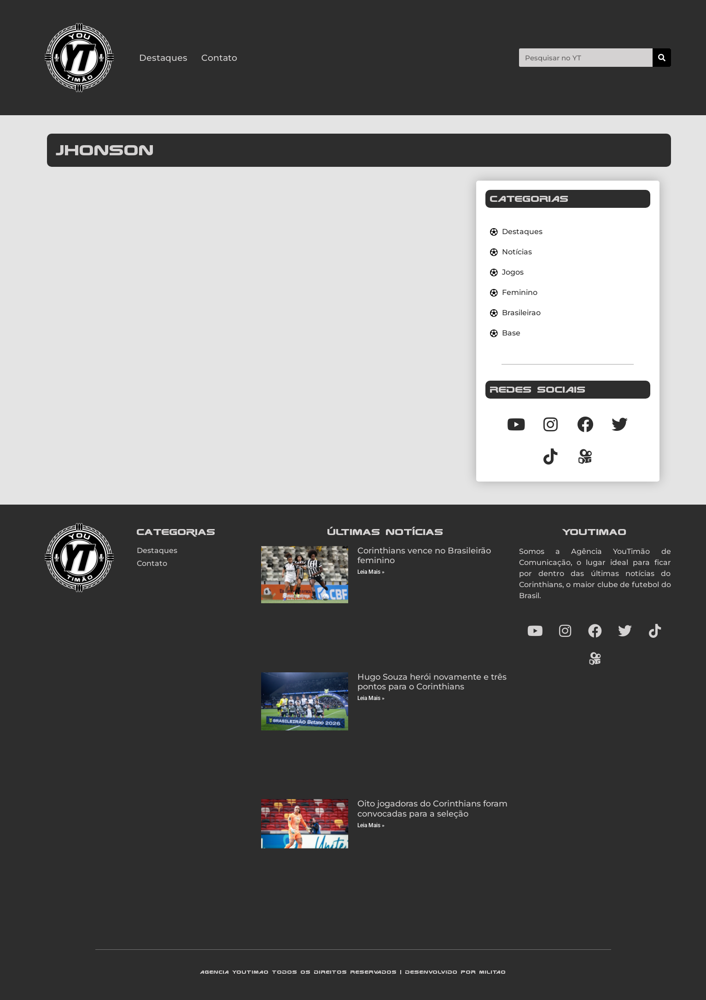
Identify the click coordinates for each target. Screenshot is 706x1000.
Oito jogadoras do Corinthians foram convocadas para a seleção (432, 809)
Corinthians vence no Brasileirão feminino (424, 556)
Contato (219, 57)
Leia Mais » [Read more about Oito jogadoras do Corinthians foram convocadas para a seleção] (371, 825)
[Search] (662, 57)
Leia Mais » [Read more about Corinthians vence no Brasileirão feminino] (371, 572)
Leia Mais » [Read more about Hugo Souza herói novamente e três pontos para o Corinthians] (371, 698)
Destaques (163, 57)
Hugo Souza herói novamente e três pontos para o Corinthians (432, 682)
